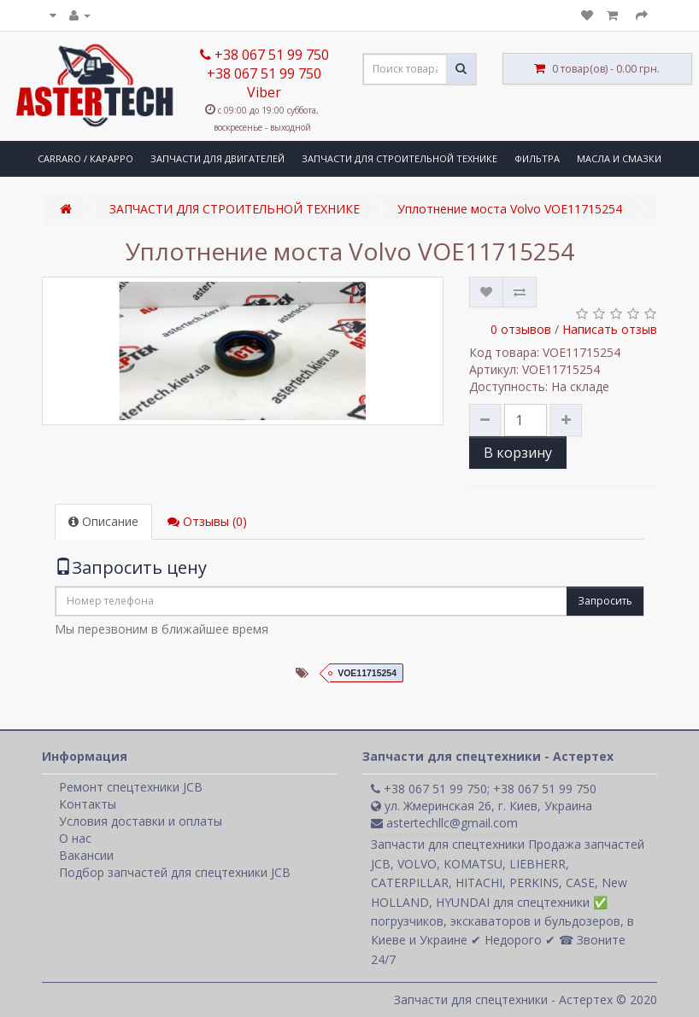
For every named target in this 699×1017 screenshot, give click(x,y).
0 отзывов (520, 329)
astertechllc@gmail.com (444, 823)
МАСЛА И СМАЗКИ (619, 158)
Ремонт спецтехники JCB (131, 787)
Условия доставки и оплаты (140, 821)
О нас (75, 838)
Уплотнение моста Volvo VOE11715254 (509, 209)
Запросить (605, 600)
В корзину (518, 452)
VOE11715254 (367, 673)
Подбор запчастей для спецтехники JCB (175, 872)
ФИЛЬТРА (537, 158)
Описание (103, 521)
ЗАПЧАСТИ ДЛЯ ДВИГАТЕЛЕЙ (217, 158)
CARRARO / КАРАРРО (85, 158)
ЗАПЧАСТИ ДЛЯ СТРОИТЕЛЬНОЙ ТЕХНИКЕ (399, 158)
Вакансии (86, 855)
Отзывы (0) (207, 521)
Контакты (87, 804)
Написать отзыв (609, 329)
